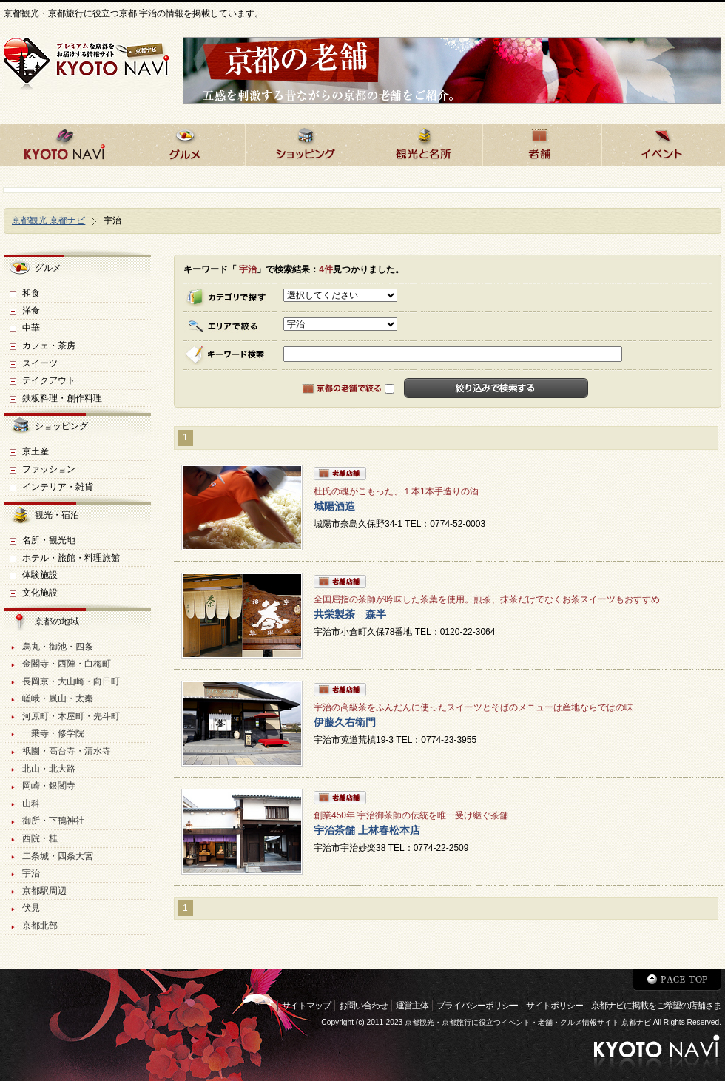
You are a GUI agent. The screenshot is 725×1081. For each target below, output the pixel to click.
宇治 (31, 873)
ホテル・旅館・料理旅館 (71, 558)
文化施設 (40, 592)
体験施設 (40, 575)
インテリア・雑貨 (57, 487)
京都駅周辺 (44, 891)
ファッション (48, 469)
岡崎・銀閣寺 (48, 786)
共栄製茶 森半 (350, 614)
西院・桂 (40, 838)
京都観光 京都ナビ (48, 220)
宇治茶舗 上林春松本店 (367, 830)
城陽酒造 (334, 506)
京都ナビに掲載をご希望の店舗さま (656, 1005)
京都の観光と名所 (423, 142)
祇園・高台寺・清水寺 (66, 751)
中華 (31, 328)
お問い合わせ (363, 1005)
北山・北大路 (48, 769)
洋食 (31, 311)
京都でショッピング (305, 142)
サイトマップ (306, 1005)
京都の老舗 (541, 142)
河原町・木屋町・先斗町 (71, 716)
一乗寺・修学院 (53, 733)
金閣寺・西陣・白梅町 (66, 664)
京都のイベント (661, 142)
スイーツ (40, 363)
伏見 (31, 908)
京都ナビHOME (65, 142)
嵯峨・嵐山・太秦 (57, 698)
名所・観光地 (48, 540)
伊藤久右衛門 (345, 722)
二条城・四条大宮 (57, 856)
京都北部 (40, 925)
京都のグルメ (186, 142)
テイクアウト (48, 380)
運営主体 (412, 1005)
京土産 (35, 451)
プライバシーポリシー (477, 1005)
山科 (31, 803)
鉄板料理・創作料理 (62, 398)
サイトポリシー (554, 1005)
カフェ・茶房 (48, 345)
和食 (31, 293)
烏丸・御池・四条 (57, 646)
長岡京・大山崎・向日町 (71, 681)
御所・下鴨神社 (53, 820)
